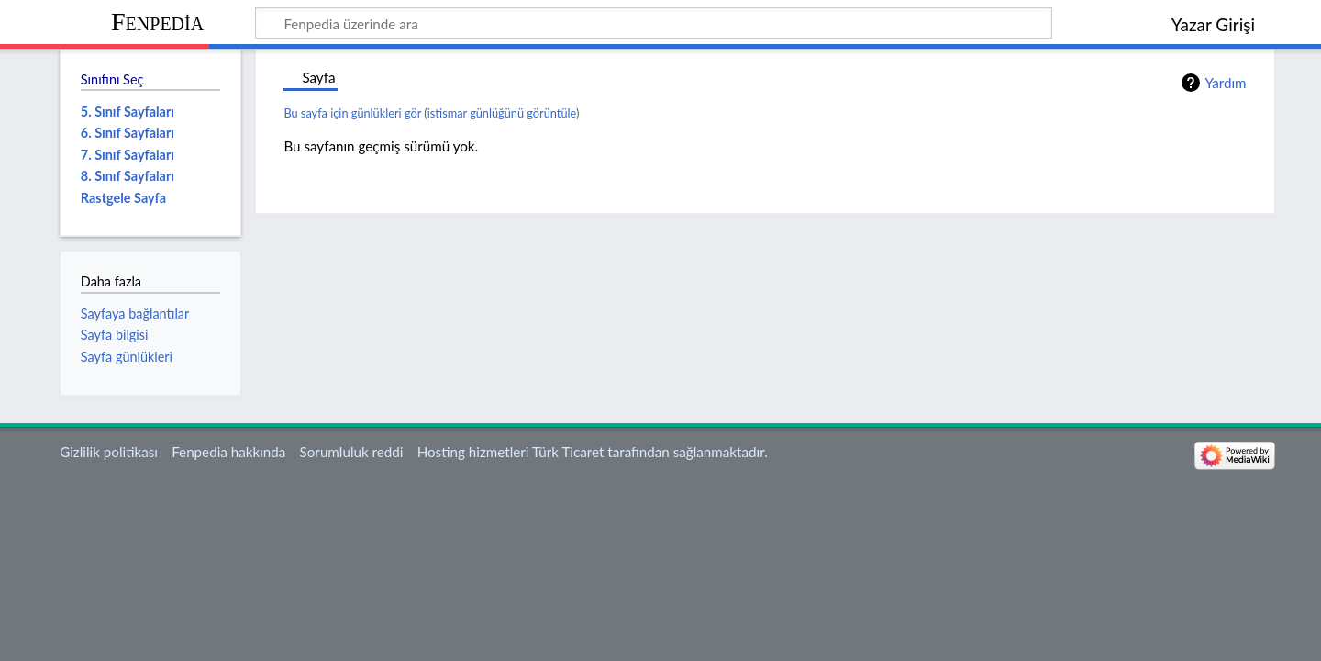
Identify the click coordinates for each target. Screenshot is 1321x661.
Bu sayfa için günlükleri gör (352, 113)
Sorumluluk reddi (352, 451)
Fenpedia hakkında (228, 451)
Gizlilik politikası (109, 451)
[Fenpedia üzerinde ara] (653, 23)
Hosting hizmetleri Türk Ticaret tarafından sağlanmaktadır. (592, 451)
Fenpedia (157, 21)
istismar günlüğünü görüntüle (501, 113)
